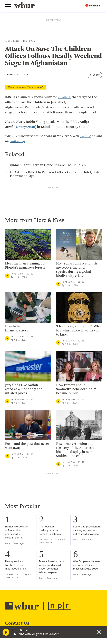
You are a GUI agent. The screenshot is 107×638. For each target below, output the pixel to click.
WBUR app (25, 141)
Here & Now (29, 41)
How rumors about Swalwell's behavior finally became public (76, 389)
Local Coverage (14, 543)
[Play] (7, 275)
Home (7, 41)
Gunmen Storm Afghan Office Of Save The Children (47, 165)
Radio (16, 41)
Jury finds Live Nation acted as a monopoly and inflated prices (24, 389)
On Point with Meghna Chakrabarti (52, 541)
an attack (65, 97)
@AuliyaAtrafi (25, 127)
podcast (85, 136)
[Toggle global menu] (8, 6)
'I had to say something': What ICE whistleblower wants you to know (79, 330)
